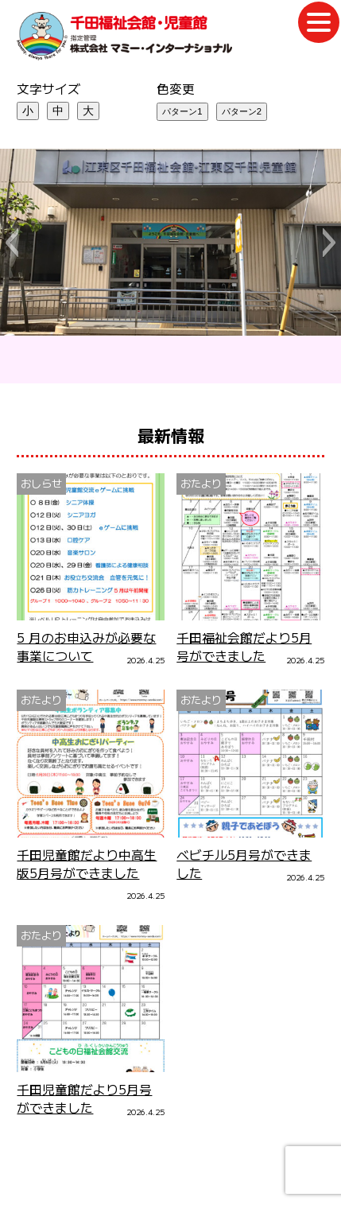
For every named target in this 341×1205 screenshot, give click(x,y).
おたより (201, 483)
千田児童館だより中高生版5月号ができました (87, 863)
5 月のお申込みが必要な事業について (86, 646)
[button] (11, 242)
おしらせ (41, 483)
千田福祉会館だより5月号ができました (244, 646)
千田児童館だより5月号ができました (84, 1098)
